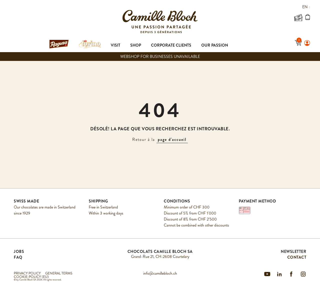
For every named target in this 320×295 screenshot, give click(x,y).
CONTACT (296, 257)
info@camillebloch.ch (160, 273)
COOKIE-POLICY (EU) (31, 276)
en (306, 7)
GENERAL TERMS (58, 273)
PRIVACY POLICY (27, 273)
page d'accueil (172, 139)
